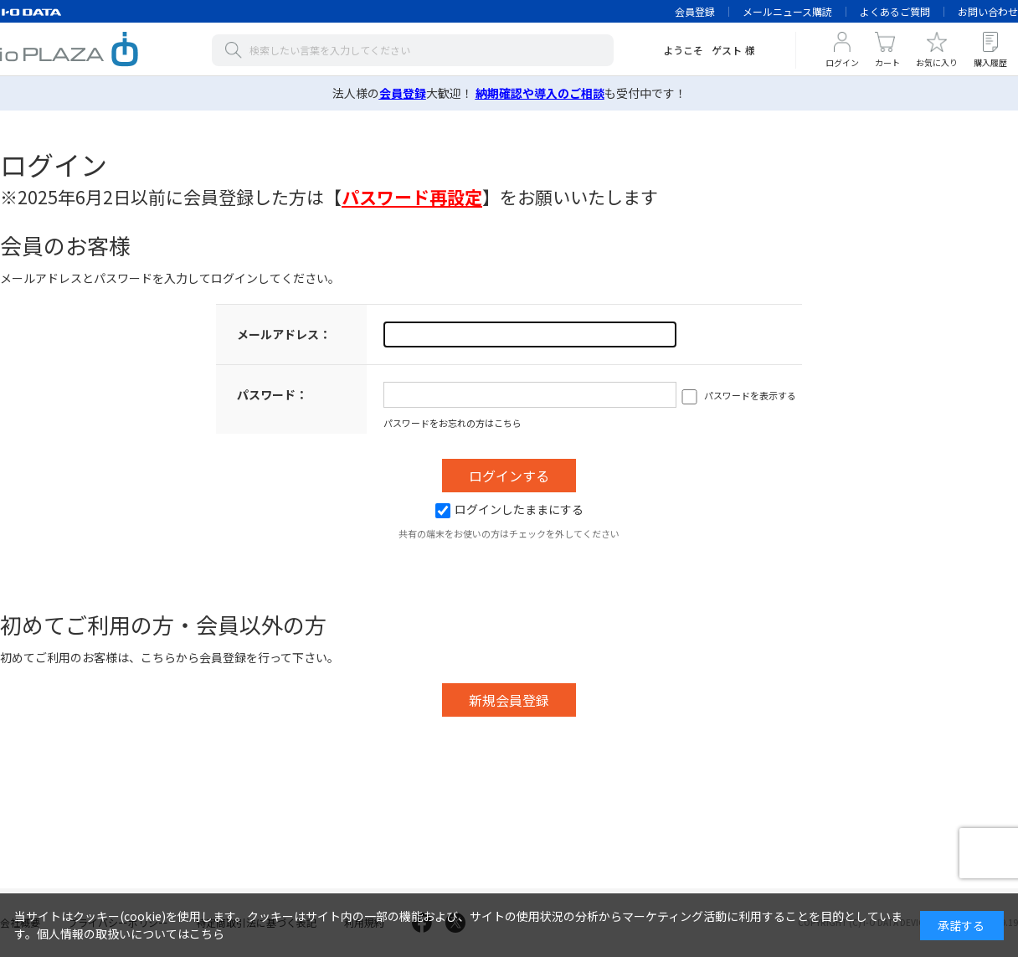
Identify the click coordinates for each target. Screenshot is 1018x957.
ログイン (842, 62)
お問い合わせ (988, 11)
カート (887, 62)
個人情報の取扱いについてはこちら (130, 933)
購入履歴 (990, 62)
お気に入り (937, 62)
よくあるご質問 (895, 11)
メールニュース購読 (787, 11)
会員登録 (695, 11)
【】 (412, 196)
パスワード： (272, 394)
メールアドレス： (284, 334)
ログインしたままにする (509, 509)
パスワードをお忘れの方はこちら (452, 423)
